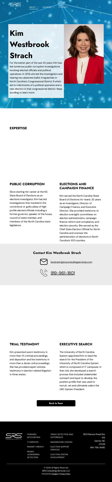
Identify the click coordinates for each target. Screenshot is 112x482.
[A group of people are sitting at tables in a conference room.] (31, 317)
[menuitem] (34, 7)
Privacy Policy (64, 474)
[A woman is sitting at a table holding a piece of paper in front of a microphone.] (31, 157)
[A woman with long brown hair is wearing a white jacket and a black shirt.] (81, 317)
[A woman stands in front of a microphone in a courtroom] (81, 157)
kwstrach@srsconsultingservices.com (71, 262)
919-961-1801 (63, 273)
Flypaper (54, 474)
